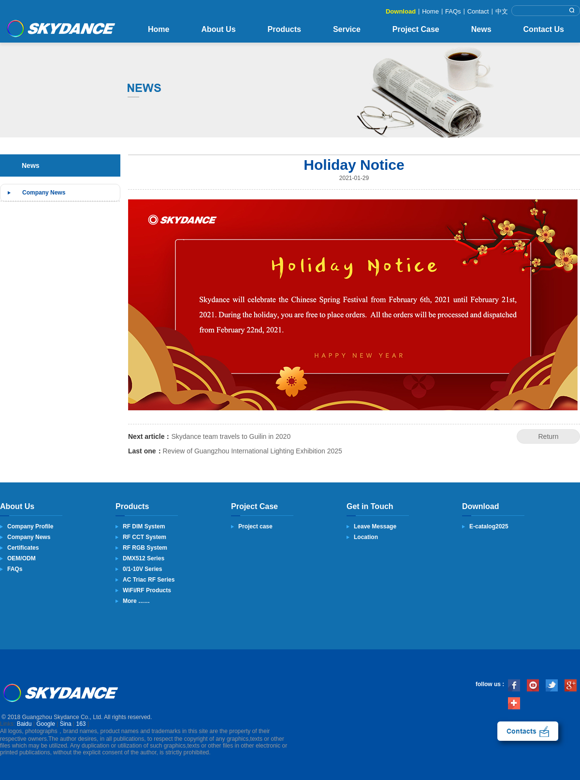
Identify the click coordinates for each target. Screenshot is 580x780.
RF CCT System (144, 537)
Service (347, 29)
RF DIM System (144, 526)
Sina (66, 723)
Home (430, 11)
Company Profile (30, 526)
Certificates (23, 547)
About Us (218, 29)
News (481, 29)
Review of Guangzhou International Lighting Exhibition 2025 (252, 451)
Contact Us (543, 29)
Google (45, 723)
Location (366, 537)
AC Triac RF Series (148, 579)
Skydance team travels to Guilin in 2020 (230, 436)
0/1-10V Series (142, 569)
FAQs (453, 11)
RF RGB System (145, 547)
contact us (527, 731)
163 (81, 723)
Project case (255, 526)
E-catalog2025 (488, 526)
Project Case (415, 29)
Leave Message (375, 526)
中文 (501, 11)
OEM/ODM (21, 558)
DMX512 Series (143, 558)
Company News (43, 192)
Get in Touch (370, 506)
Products (284, 29)
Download (401, 11)
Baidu (24, 723)
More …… (136, 601)
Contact (478, 11)
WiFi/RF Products (147, 590)
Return (548, 436)
